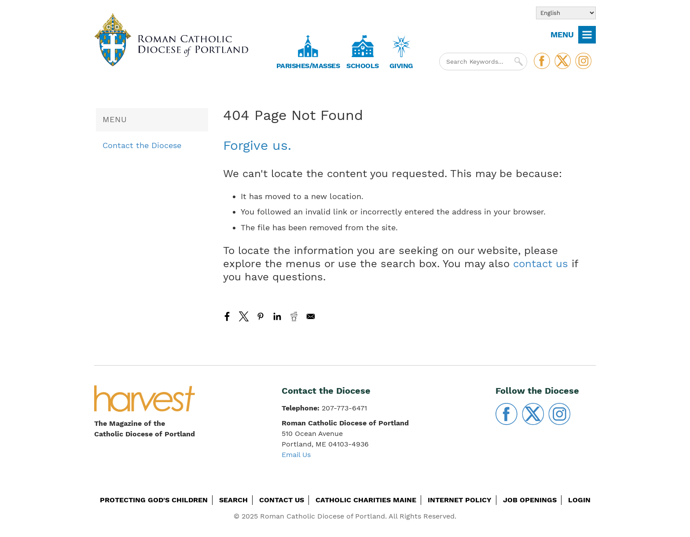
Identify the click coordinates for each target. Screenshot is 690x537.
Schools (362, 66)
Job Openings (530, 500)
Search (233, 500)
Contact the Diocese (142, 145)
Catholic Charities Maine (366, 500)
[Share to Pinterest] (260, 316)
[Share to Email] (310, 316)
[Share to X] (243, 316)
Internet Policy (460, 500)
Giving (401, 66)
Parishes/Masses (308, 66)
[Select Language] (566, 13)
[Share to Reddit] (294, 316)
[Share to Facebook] (227, 316)
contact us (540, 264)
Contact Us (281, 500)
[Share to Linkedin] (277, 316)
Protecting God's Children (154, 500)
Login (579, 500)
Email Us (296, 454)
